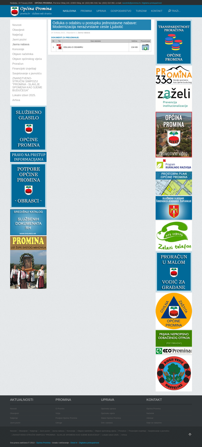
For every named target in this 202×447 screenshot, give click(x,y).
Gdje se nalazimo (154, 423)
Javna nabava (84, 32)
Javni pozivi (15, 423)
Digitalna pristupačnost (152, 3)
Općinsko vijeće (108, 413)
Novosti (13, 408)
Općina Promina (154, 408)
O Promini (60, 408)
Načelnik (150, 413)
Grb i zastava (107, 423)
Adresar (150, 418)
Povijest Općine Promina (66, 418)
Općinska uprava (108, 408)
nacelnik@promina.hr (131, 3)
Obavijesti (14, 413)
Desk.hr (74, 443)
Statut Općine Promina (111, 418)
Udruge (59, 423)
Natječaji (14, 418)
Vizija (58, 413)
